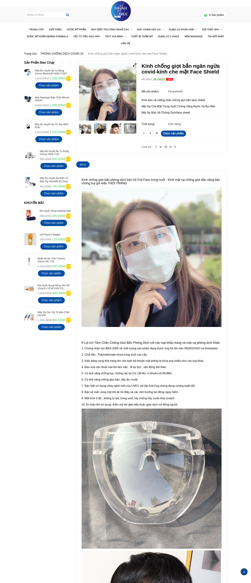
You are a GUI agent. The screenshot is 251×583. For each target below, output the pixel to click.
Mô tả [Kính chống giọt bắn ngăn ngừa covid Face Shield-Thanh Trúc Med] (83, 164)
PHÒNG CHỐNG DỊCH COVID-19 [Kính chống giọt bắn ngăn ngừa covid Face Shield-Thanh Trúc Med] (62, 53)
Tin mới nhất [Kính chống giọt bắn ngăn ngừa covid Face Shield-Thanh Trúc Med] (216, 36)
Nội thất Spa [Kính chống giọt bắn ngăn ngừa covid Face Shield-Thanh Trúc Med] (210, 29)
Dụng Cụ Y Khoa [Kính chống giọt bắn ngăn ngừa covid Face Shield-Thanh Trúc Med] (168, 36)
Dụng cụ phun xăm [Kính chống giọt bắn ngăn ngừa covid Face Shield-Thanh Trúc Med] (182, 29)
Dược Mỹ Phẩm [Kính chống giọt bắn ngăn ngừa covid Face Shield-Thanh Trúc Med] (76, 29)
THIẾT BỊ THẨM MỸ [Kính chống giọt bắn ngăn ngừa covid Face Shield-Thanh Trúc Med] (142, 36)
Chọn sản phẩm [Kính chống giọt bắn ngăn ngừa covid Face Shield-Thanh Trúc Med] (173, 133)
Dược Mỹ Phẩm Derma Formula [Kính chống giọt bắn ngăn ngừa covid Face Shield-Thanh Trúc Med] (47, 36)
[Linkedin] (166, 146)
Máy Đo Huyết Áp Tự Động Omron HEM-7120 (54, 153)
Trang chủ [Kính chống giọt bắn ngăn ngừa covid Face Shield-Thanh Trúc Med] (36, 29)
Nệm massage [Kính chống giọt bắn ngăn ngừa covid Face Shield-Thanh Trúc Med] (193, 36)
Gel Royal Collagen (50, 234)
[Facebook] (156, 146)
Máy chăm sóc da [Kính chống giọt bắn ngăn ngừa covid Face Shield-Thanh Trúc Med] (149, 29)
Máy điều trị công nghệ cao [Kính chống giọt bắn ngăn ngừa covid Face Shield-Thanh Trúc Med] (110, 29)
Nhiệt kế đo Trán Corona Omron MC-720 (51, 260)
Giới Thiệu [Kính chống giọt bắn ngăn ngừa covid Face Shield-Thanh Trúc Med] (55, 29)
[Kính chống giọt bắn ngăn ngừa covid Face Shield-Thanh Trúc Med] (171, 146)
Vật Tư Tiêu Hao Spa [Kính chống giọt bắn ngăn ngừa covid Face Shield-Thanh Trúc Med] (86, 36)
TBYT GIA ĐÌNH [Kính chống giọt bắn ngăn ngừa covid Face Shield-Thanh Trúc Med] (114, 36)
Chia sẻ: (147, 146)
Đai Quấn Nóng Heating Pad (55, 210)
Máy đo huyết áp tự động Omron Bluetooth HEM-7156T (51, 72)
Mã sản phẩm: (151, 91)
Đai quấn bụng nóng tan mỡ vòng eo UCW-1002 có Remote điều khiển (53, 288)
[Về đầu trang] (244, 571)
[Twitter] (160, 146)
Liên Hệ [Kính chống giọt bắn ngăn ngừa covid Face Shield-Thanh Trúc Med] (125, 43)
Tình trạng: (149, 124)
